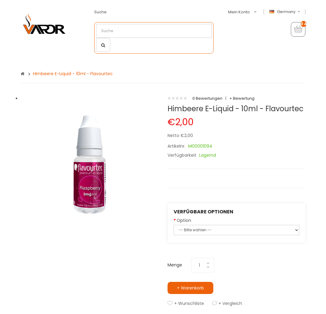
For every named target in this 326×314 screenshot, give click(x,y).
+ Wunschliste (189, 303)
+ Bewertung (241, 98)
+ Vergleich (230, 303)
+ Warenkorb (190, 288)
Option (184, 220)
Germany (285, 12)
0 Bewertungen (207, 98)
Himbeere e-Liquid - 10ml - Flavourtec (73, 74)
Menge (175, 265)
